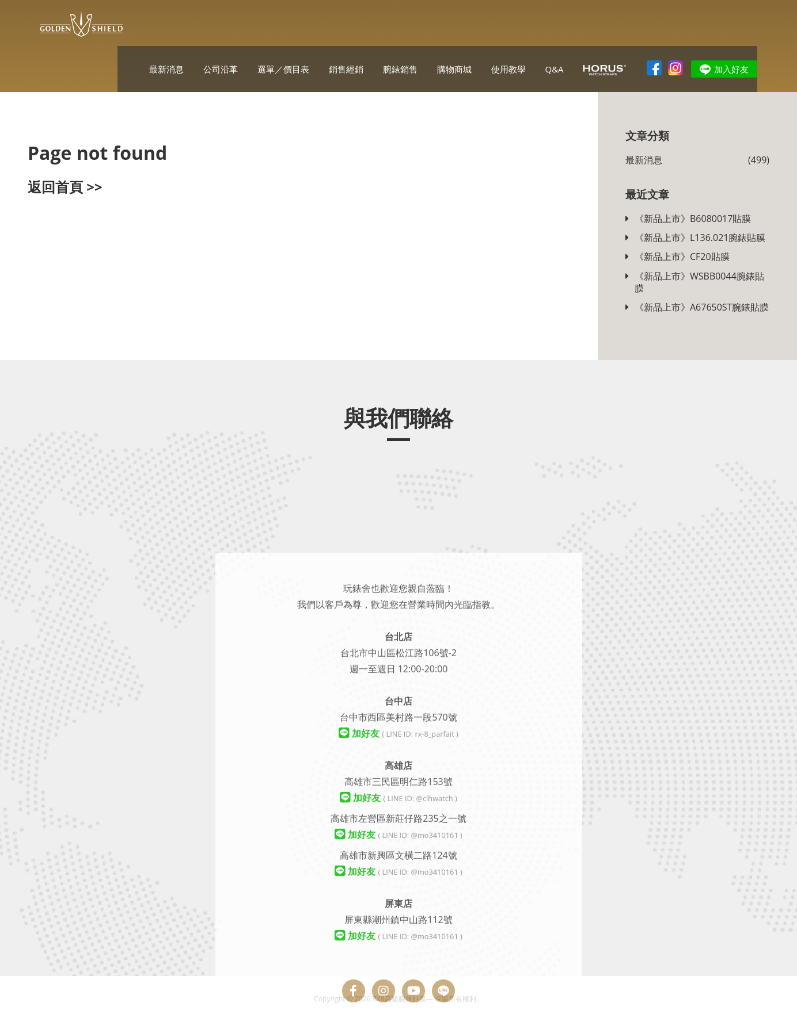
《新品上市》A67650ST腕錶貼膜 (702, 307)
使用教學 (508, 69)
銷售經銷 (346, 69)
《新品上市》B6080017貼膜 (693, 219)
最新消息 (166, 69)
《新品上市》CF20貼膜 (682, 257)
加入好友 (731, 69)
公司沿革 (220, 69)
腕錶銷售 (400, 69)
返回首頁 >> (65, 186)
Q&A (554, 69)
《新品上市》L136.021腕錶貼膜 (700, 238)
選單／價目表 (283, 69)
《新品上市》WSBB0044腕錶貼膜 (699, 282)
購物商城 (454, 69)
